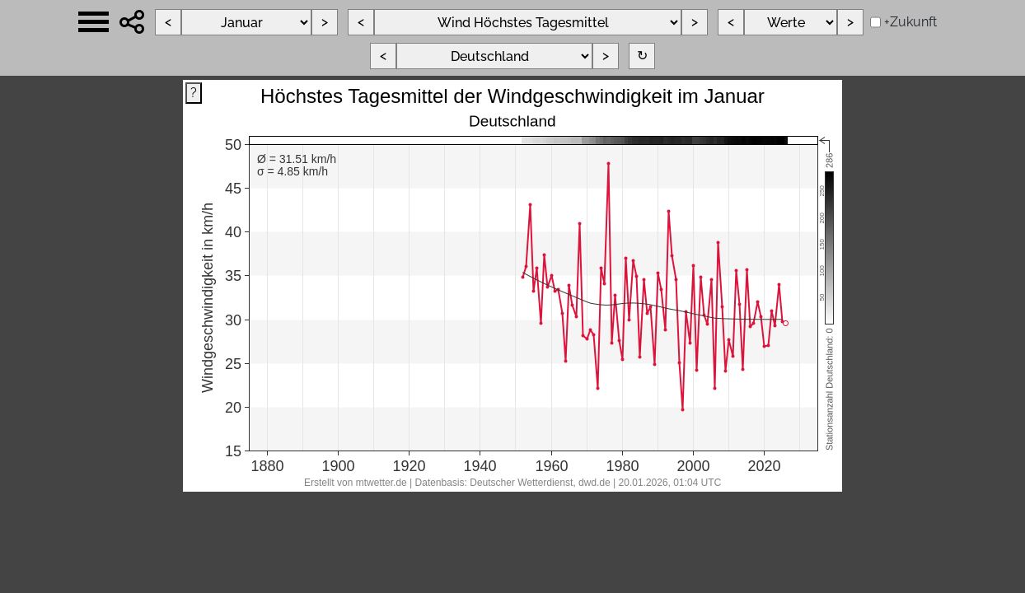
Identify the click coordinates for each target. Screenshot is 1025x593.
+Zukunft (910, 22)
